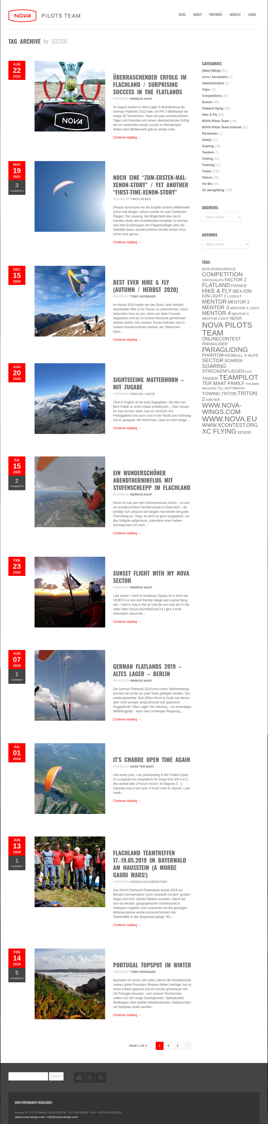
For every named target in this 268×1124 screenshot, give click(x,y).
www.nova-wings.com (30, 1117)
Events (207, 102)
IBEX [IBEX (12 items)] (237, 291)
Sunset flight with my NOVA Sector (151, 577)
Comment (17, 676)
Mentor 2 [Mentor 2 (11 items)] (239, 302)
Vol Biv (207, 184)
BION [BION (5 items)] (206, 269)
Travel (206, 171)
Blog (182, 14)
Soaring (208, 146)
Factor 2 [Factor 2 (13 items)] (235, 279)
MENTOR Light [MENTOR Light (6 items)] (215, 319)
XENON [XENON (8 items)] (244, 432)
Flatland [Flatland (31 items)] (216, 285)
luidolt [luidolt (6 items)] (234, 296)
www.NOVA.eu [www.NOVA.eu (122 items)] (229, 419)
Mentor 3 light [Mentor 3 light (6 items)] (245, 308)
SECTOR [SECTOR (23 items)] (213, 360)
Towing (207, 159)
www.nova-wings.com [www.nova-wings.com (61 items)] (222, 408)
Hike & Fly (209, 115)
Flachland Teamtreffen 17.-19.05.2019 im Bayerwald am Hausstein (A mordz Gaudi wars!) (149, 863)
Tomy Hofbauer (143, 296)
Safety (206, 140)
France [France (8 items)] (239, 286)
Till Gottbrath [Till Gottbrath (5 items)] (231, 388)
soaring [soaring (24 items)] (214, 366)
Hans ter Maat (142, 766)
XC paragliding (213, 190)
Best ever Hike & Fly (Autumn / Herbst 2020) (145, 286)
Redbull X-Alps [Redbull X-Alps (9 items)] (241, 355)
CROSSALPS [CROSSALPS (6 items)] (213, 280)
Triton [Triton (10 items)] (229, 394)
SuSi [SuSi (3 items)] (248, 371)
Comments (17, 187)
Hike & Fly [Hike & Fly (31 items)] (217, 291)
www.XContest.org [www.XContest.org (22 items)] (230, 425)
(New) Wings (211, 71)
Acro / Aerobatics (215, 77)
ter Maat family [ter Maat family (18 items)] (223, 383)
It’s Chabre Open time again (151, 759)
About (197, 14)
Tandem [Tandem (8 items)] (210, 378)
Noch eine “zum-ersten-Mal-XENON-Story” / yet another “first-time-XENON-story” (150, 184)
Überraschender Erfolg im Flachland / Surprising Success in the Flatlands (149, 84)
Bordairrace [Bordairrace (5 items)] (223, 269)
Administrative (213, 83)
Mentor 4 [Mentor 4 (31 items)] (216, 313)
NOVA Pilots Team (215, 121)
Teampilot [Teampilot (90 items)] (238, 377)
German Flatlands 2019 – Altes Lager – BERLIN (147, 670)
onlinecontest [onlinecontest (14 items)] (221, 338)
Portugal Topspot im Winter (152, 965)
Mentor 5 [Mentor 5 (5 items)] (240, 314)
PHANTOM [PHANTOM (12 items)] (213, 355)
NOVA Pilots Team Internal (221, 127)
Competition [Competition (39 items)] (222, 274)
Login (252, 14)
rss (101, 1077)
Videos (207, 177)
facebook (90, 1077)
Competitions (212, 96)
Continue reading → (127, 137)
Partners (215, 14)
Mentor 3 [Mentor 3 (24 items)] (215, 307)
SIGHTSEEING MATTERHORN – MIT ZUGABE (148, 383)
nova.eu (235, 14)
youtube (79, 1077)
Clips (206, 89)
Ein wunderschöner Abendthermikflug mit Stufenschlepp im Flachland (151, 480)
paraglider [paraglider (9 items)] (215, 343)
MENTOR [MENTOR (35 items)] (214, 301)
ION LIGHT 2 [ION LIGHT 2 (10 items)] (214, 296)
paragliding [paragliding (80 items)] (225, 349)
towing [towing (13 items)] (211, 393)
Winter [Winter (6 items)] (213, 400)
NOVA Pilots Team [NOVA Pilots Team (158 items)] (227, 329)
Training (208, 165)
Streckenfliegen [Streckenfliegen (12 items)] (223, 371)
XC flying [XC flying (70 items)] (219, 431)
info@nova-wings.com (62, 1117)
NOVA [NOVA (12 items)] (236, 318)
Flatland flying (212, 108)
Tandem (208, 152)
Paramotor (210, 133)
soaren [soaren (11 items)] (233, 360)
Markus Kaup (141, 98)
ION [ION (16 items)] (247, 291)
